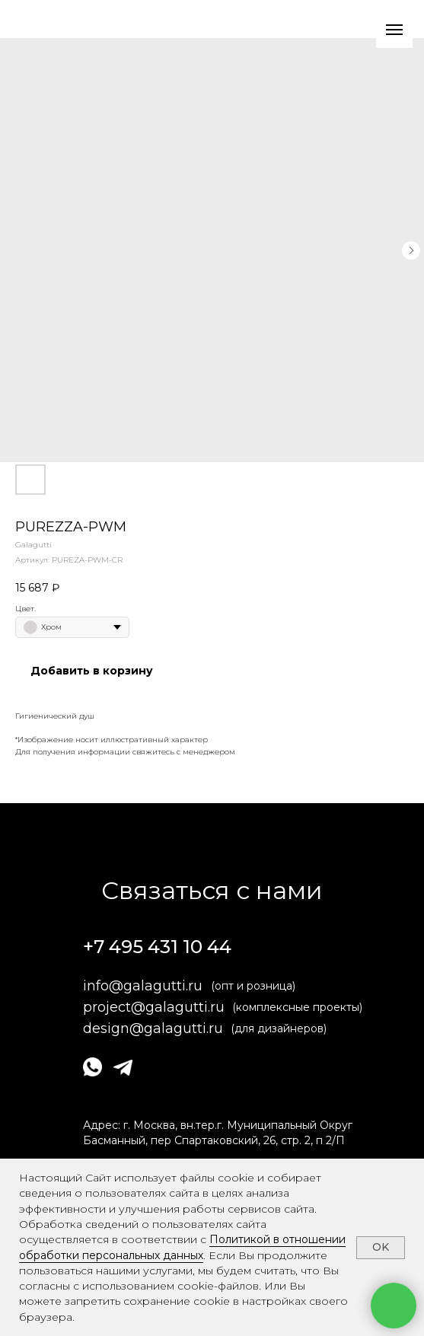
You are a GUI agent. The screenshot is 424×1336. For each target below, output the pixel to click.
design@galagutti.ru (153, 1028)
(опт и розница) (253, 986)
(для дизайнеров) (279, 1028)
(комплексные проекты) (297, 1007)
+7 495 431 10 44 (157, 947)
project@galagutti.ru (154, 1007)
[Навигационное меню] (394, 29)
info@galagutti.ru (142, 985)
